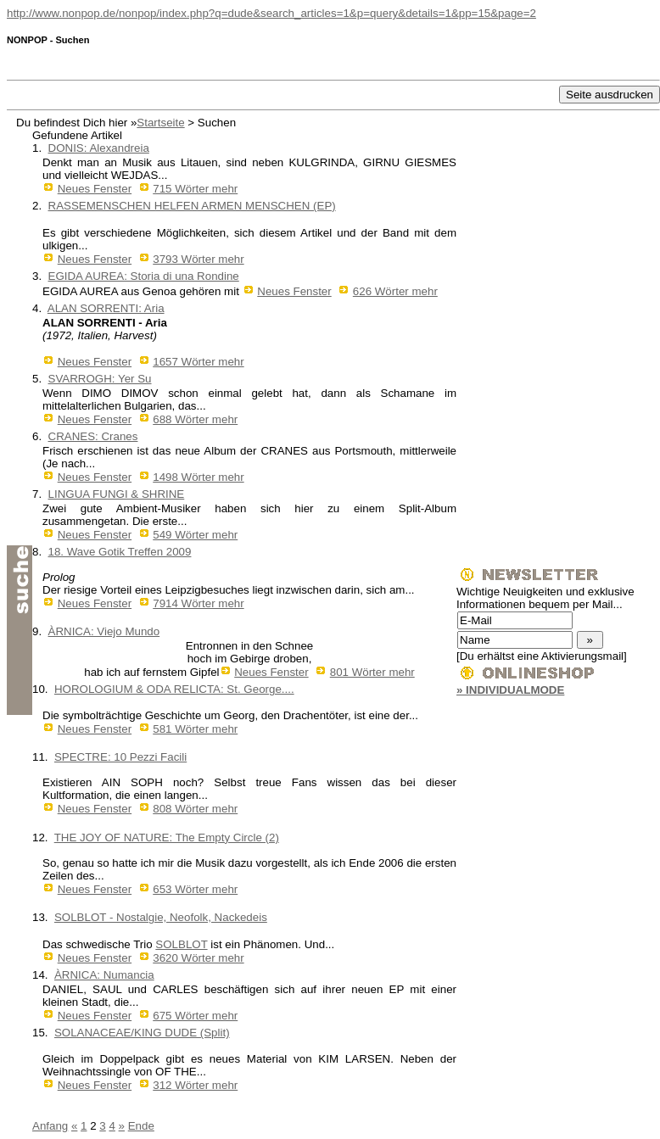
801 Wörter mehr (372, 672)
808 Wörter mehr (195, 808)
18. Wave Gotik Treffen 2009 (120, 551)
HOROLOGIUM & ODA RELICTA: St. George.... (174, 689)
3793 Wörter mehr (198, 259)
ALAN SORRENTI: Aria (106, 308)
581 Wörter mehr (195, 729)
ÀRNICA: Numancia (104, 975)
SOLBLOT (181, 944)
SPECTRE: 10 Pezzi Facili (120, 757)
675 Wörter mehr (195, 1015)
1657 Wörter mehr (198, 361)
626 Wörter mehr (395, 291)
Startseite (160, 122)
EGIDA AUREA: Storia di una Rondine (143, 276)
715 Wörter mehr (195, 188)
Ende (141, 1125)
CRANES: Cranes (93, 436)
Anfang (50, 1125)
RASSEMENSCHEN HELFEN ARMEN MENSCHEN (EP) (192, 205)
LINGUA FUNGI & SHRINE (116, 494)
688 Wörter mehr (195, 419)
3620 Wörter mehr (198, 958)
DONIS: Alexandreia (98, 148)
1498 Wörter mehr (198, 477)
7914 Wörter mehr (198, 603)
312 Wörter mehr (195, 1085)
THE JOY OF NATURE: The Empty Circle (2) (166, 837)
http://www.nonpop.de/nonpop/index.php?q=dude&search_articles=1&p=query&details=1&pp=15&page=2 (271, 13)
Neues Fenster (94, 188)
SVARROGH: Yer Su (100, 378)
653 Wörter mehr (195, 889)
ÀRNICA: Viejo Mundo (104, 631)
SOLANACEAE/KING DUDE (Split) (142, 1032)
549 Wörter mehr (195, 534)
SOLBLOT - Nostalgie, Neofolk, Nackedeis (160, 917)
